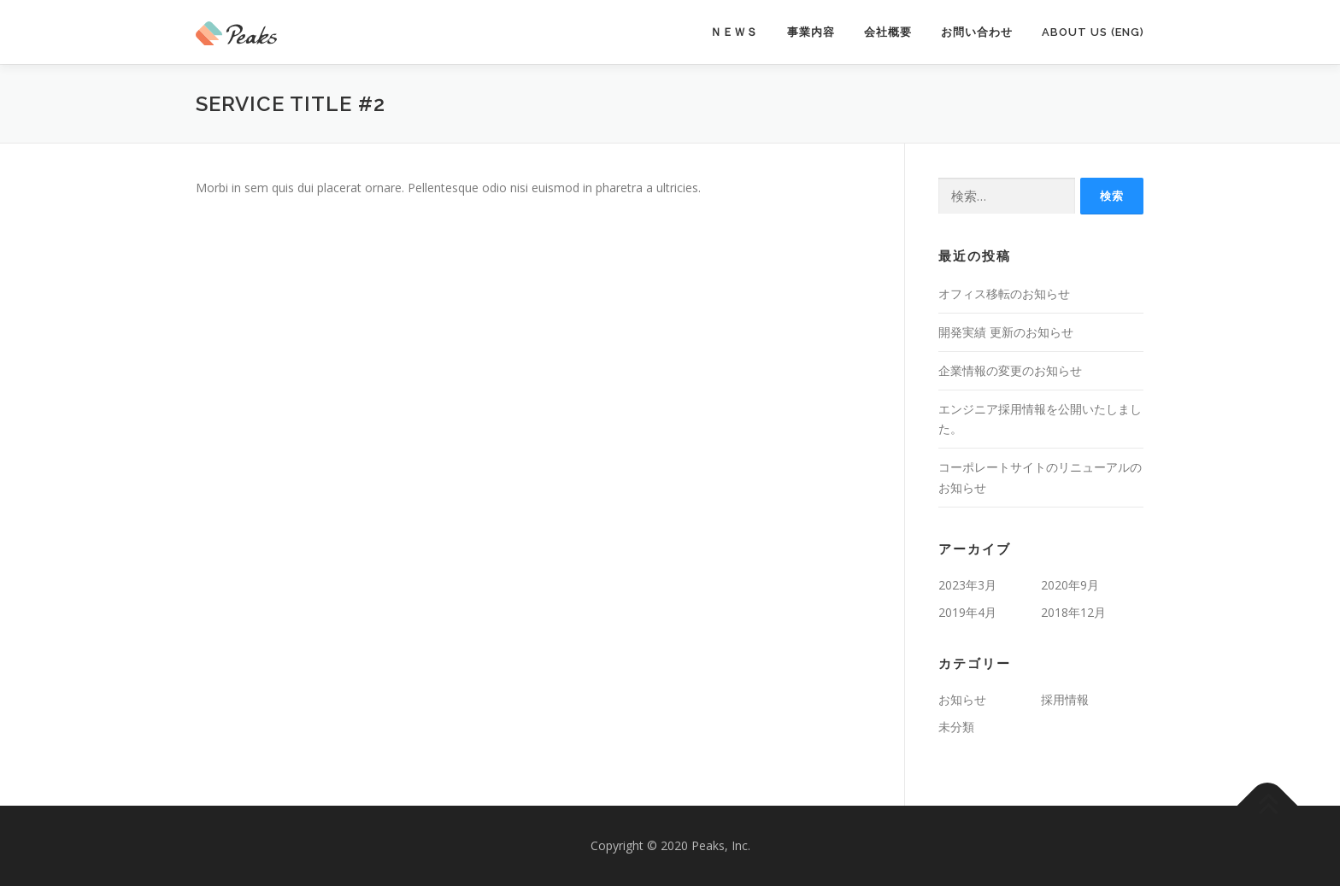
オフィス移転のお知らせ (1004, 293)
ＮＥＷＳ (734, 32)
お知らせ (962, 699)
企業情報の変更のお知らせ (1010, 370)
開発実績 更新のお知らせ (1005, 332)
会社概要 (888, 32)
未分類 (956, 727)
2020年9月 (1070, 585)
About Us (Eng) (1093, 32)
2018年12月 (1073, 612)
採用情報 (1065, 699)
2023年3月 (967, 585)
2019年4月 (967, 612)
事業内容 (811, 32)
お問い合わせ (977, 32)
